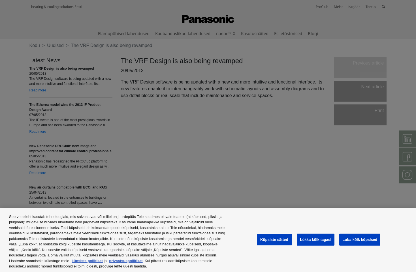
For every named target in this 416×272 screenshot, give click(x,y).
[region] (208, 240)
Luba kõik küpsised (359, 239)
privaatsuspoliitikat (125, 261)
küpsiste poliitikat (87, 261)
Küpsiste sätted (274, 239)
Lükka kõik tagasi (315, 239)
